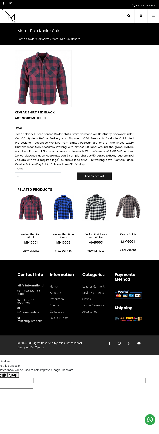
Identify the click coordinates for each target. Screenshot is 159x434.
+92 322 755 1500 (144, 5)
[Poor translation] (13, 375)
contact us (57, 311)
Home (21, 39)
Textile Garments (93, 305)
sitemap (55, 305)
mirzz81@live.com (29, 319)
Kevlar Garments (38, 39)
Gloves (86, 299)
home (54, 286)
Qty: (20, 168)
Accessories (89, 311)
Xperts (39, 347)
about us (56, 292)
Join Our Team (59, 317)
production (57, 299)
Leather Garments (94, 286)
